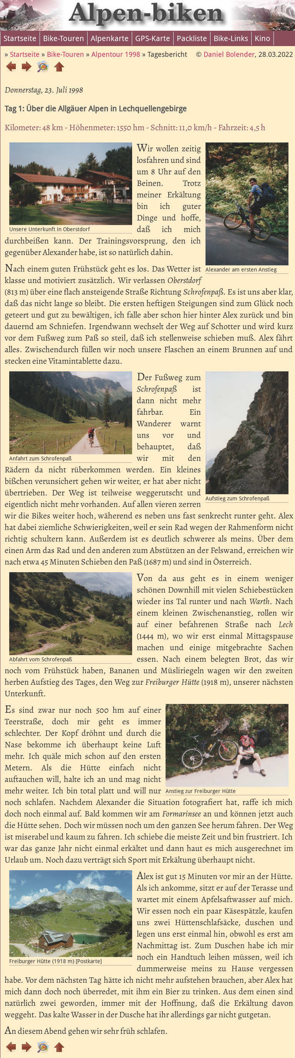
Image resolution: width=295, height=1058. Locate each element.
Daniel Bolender (229, 54)
